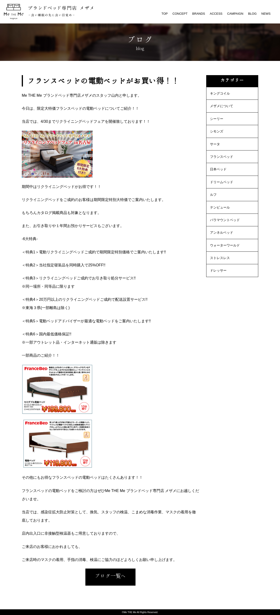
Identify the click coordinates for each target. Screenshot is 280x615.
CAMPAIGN (235, 13)
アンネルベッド (221, 232)
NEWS (266, 13)
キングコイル (220, 93)
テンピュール (220, 207)
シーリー (216, 119)
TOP (165, 13)
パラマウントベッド (225, 220)
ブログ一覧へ (110, 576)
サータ (215, 144)
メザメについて (221, 106)
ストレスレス (220, 258)
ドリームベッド (221, 182)
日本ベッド (218, 169)
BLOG (252, 13)
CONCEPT (180, 13)
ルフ (213, 194)
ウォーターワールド (225, 245)
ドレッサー (218, 270)
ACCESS (216, 13)
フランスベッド (221, 157)
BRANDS (198, 13)
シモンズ (216, 131)
